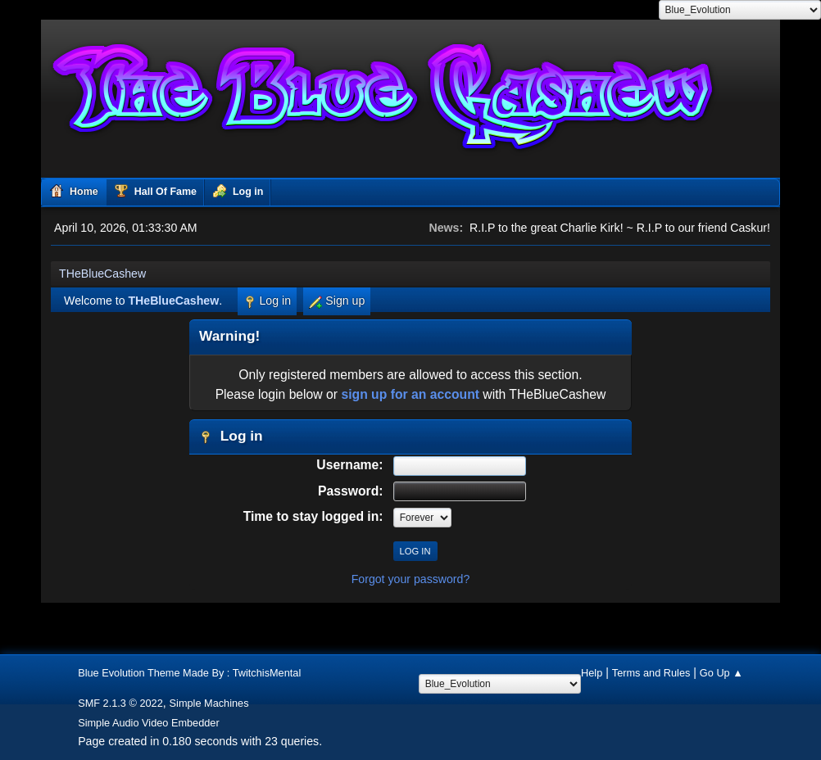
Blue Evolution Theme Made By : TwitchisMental (189, 673)
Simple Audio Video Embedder (149, 723)
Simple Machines (209, 703)
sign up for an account (410, 394)
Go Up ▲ (721, 673)
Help (591, 673)
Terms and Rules (651, 673)
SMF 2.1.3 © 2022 (120, 703)
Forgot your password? (411, 579)
